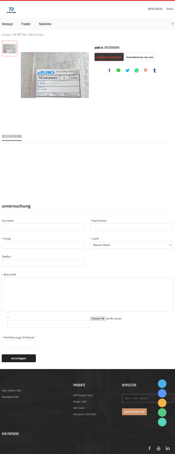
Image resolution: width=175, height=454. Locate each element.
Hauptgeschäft (10, 396)
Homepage (7, 24)
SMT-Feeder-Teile (83, 395)
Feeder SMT (80, 401)
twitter (127, 70)
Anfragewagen (155, 9)
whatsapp (136, 70)
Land (94, 239)
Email (6, 239)
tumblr (154, 70)
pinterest (145, 70)
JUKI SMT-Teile (19, 35)
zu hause (6, 35)
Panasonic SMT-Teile (84, 414)
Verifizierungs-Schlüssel (18, 337)
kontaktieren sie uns (139, 57)
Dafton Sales (162, 383)
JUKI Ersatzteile (35, 35)
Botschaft (9, 274)
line (118, 70)
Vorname (8, 221)
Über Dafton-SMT (12, 390)
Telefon (6, 256)
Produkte (26, 24)
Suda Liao (162, 393)
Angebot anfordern (109, 57)
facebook (109, 70)
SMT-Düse (79, 408)
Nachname (98, 221)
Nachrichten (45, 24)
